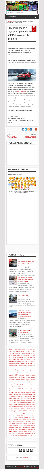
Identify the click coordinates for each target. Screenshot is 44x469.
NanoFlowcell (16, 414)
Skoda (33, 423)
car (16, 375)
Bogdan (23, 371)
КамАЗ (13, 353)
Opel (18, 415)
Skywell (10, 425)
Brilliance (18, 372)
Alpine (16, 365)
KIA (34, 398)
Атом (34, 349)
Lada (14, 402)
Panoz (10, 417)
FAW (32, 383)
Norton (10, 415)
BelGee (22, 369)
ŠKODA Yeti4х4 (21, 91)
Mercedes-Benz (22, 410)
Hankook (28, 388)
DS (34, 381)
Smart (20, 425)
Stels (16, 427)
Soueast (33, 425)
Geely (13, 387)
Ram (34, 417)
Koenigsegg (17, 400)
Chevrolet (22, 377)
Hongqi (23, 392)
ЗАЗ (29, 351)
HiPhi (34, 390)
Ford (21, 385)
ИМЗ (34, 351)
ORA (22, 415)
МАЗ (22, 355)
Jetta (14, 398)
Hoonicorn (28, 392)
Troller (33, 429)
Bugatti (23, 372)
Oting (30, 415)
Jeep (33, 396)
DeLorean (33, 379)
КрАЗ (34, 353)
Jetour (10, 398)
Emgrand (15, 383)
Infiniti (30, 394)
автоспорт (18, 349)
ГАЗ (26, 351)
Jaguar (30, 396)
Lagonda (19, 402)
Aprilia (31, 365)
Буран (14, 351)
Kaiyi (25, 398)
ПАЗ (25, 357)
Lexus (15, 404)
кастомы (18, 353)
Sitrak (29, 423)
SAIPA (29, 421)
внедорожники (20, 351)
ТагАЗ (33, 359)
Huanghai (11, 394)
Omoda (15, 415)
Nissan (25, 414)
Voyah (10, 435)
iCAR (24, 394)
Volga (22, 433)
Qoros (30, 417)
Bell (26, 369)
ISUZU (15, 396)
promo (26, 418)
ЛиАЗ (18, 355)
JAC (22, 396)
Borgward (28, 371)
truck (10, 431)
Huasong (16, 394)
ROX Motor (15, 421)
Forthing (25, 385)
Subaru (20, 427)
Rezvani (20, 419)
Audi (24, 367)
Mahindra (29, 406)
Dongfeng (30, 381)
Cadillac (11, 375)
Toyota (26, 429)
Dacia (13, 379)
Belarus (18, 369)
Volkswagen (28, 433)
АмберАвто (29, 349)
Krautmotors (29, 400)
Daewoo (18, 379)
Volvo (33, 433)
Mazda (22, 408)
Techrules (15, 429)
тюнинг (22, 361)
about (30, 363)
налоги (16, 357)
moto (23, 412)
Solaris (24, 425)
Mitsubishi (12, 412)
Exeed (28, 383)
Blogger (25, 457)
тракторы (11, 361)
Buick (27, 372)
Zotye (26, 435)
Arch (10, 367)
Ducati (10, 383)
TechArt (10, 429)
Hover (33, 392)
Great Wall (17, 388)
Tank (31, 427)
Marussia (11, 408)
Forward (30, 385)
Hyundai (20, 394)
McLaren (28, 408)
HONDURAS (17, 392)
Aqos (34, 365)
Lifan (19, 404)
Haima (23, 388)
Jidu (22, 398)
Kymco (10, 402)
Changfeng (11, 377)
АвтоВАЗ (11, 349)
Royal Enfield (21, 421)
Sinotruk (25, 423)
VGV (16, 433)
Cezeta (27, 375)
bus (31, 372)
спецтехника (12, 359)
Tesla (22, 429)
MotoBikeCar (20, 466)
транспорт (17, 361)
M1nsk (25, 406)
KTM (34, 400)
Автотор (23, 349)
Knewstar (11, 400)
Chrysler (28, 377)
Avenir (27, 367)
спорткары (20, 359)
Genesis (23, 387)
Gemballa (18, 387)
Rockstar (29, 419)
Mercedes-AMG (12, 410)
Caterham (21, 375)
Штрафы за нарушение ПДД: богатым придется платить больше (25, 279)
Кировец (24, 353)
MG (30, 410)
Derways (11, 381)
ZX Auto (30, 435)
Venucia (30, 431)
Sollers (28, 425)
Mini (34, 410)
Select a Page (12, 16)
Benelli (29, 369)
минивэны (26, 355)
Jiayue (18, 398)
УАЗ (26, 361)
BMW (18, 371)
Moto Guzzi (27, 412)
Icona (27, 394)
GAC (10, 387)
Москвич (33, 355)
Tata (34, 427)
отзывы (20, 357)
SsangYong (12, 427)
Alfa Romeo (12, 365)
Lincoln (28, 404)
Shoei (20, 423)
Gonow (33, 387)
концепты (29, 353)
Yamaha (19, 435)
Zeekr (23, 435)
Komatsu (23, 400)
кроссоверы (12, 355)
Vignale (19, 433)
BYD (34, 372)
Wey (13, 435)
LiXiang (14, 406)
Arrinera (13, 367)
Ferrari (15, 385)
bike (15, 371)
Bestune (11, 371)
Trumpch (15, 431)
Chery (16, 377)
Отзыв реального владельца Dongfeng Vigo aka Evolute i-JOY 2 (26, 261)
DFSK (19, 381)
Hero (28, 390)
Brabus (33, 371)
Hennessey (24, 390)
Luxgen (21, 406)
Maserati (16, 408)
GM (27, 387)
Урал (29, 361)
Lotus (17, 406)
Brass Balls (12, 372)
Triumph (30, 429)
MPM (32, 412)
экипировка (15, 363)
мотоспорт (11, 357)
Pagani (33, 415)
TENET (19, 429)
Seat (13, 423)
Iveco (18, 396)
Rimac (24, 419)
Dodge (24, 381)
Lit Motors (32, 404)
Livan (10, 406)
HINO (31, 390)
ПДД (28, 357)
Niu (29, 414)
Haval (15, 390)
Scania (33, 421)
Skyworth (15, 425)
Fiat (18, 385)
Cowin (10, 379)
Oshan (26, 415)
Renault (15, 419)
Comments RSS (33, 467)
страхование (27, 359)
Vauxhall (25, 431)
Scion (10, 423)
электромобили (22, 363)
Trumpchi (20, 431)
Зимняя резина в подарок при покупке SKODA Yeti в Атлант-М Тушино (20, 33)
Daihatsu (23, 379)
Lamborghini (24, 402)
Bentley (33, 369)
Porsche (20, 417)
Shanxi (17, 423)
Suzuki (25, 427)
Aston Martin (19, 367)
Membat (33, 408)
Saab (26, 421)
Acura (33, 363)
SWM (28, 427)
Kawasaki (29, 398)
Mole (16, 412)
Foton (33, 385)
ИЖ (31, 351)
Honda (11, 392)
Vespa (13, 433)
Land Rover (31, 402)
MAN (34, 406)
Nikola (21, 414)
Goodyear (11, 388)
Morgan (19, 412)
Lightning (23, 404)
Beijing (14, 369)
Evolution (24, 383)
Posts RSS (24, 467)
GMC (30, 387)
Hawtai (19, 390)
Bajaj (34, 367)
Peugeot (15, 417)
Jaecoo (25, 396)
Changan (32, 375)
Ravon (10, 419)
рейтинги (32, 357)
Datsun (28, 379)
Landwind (11, 404)
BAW (10, 369)
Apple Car (26, 365)
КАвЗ (10, 353)
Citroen (33, 377)
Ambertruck (21, 365)
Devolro (15, 381)
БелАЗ (10, 351)
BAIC (30, 367)
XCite (16, 435)
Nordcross (32, 414)
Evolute (20, 383)
